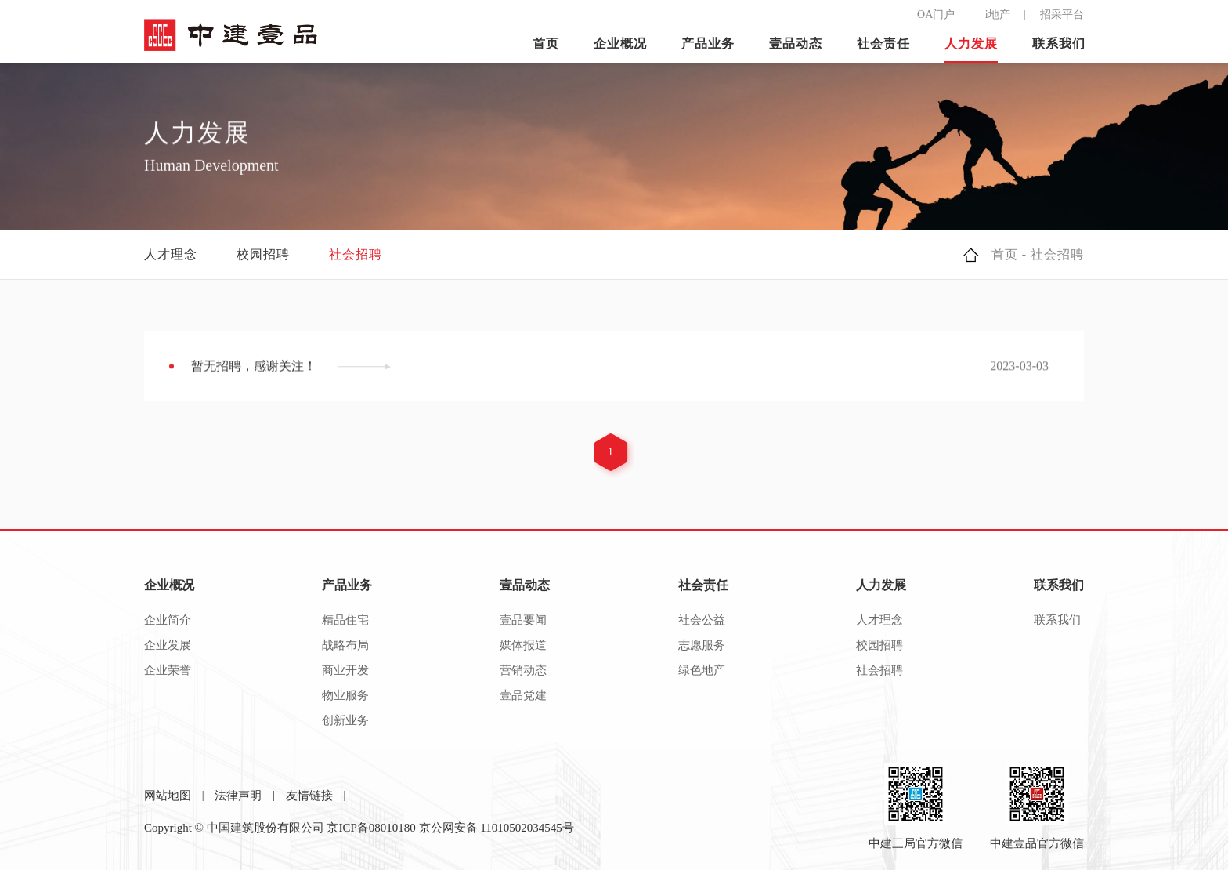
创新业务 (345, 720)
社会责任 (883, 43)
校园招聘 (263, 254)
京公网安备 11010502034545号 (496, 827)
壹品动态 (795, 43)
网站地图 (167, 795)
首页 (546, 43)
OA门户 (936, 14)
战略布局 (345, 645)
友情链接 (309, 795)
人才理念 (170, 254)
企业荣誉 (167, 670)
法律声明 (238, 795)
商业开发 (345, 670)
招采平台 (1062, 14)
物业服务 (345, 695)
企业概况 (620, 43)
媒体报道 (523, 645)
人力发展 (971, 43)
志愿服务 (701, 645)
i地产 (997, 14)
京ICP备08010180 (371, 827)
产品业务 (708, 43)
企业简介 (167, 620)
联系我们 (1058, 43)
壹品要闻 (523, 620)
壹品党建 (523, 695)
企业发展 (167, 645)
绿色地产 (701, 670)
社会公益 (701, 620)
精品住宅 (345, 620)
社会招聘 (355, 254)
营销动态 (523, 670)
